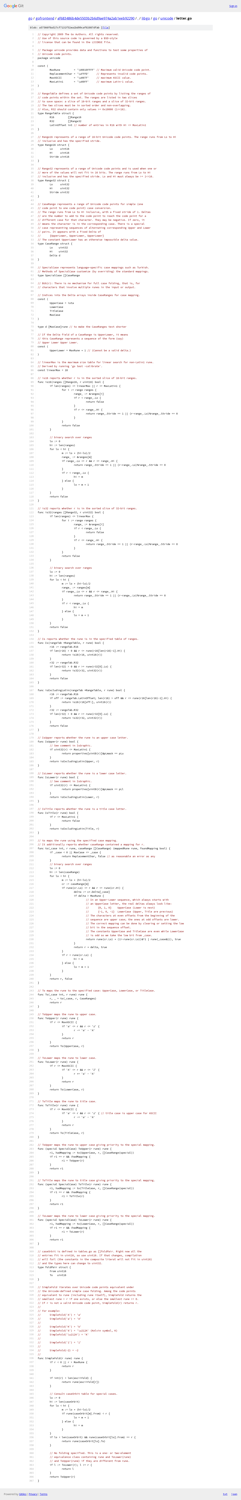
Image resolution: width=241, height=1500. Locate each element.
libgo (146, 18)
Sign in (233, 6)
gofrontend (45, 18)
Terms (43, 1494)
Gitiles (22, 1494)
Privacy (33, 1494)
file (105, 27)
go (30, 18)
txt (225, 1494)
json (234, 1494)
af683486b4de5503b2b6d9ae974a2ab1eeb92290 (95, 18)
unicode (166, 18)
